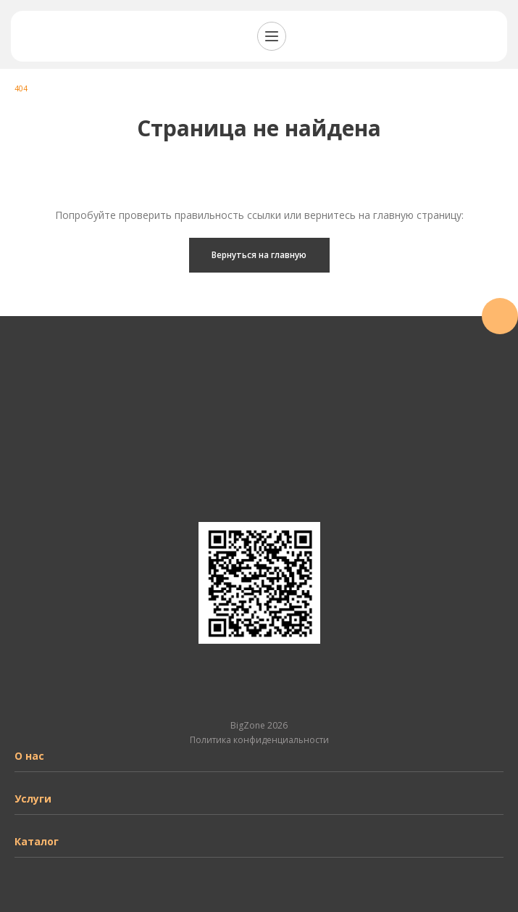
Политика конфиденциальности (259, 740)
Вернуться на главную (259, 255)
